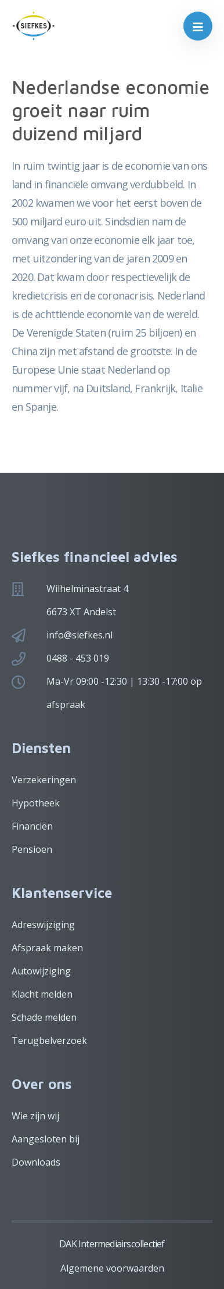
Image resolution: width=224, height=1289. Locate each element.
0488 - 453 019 (77, 658)
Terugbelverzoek (49, 1040)
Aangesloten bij (46, 1139)
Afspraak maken (47, 947)
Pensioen (32, 849)
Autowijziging (41, 971)
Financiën (32, 826)
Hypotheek (36, 803)
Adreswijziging (43, 924)
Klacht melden (42, 994)
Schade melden (44, 1017)
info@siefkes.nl (79, 635)
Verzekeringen (44, 779)
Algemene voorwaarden (112, 1268)
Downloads (36, 1162)
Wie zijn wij (35, 1115)
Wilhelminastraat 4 (87, 588)
